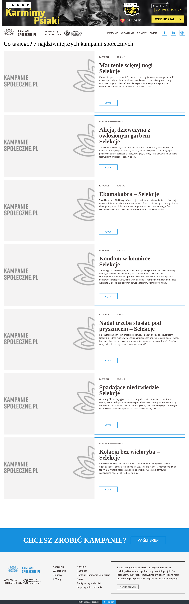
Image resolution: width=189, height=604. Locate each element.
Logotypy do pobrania (89, 587)
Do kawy (141, 33)
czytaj (108, 102)
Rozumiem (109, 602)
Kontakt (81, 566)
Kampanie (112, 33)
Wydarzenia (127, 33)
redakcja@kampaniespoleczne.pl (135, 571)
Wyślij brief (148, 540)
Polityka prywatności (89, 583)
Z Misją (153, 33)
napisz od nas (128, 587)
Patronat (82, 570)
